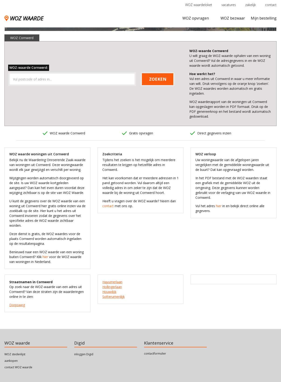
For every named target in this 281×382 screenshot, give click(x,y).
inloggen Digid (83, 354)
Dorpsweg (17, 305)
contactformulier (155, 353)
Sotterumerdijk (113, 296)
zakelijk (250, 5)
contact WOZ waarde (18, 367)
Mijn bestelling (264, 18)
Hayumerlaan (112, 282)
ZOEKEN (157, 79)
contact (271, 5)
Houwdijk (109, 291)
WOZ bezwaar (233, 18)
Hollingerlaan (112, 287)
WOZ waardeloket (198, 5)
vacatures (228, 5)
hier (45, 257)
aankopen (11, 361)
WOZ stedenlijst (14, 354)
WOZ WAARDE (23, 18)
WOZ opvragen (195, 18)
